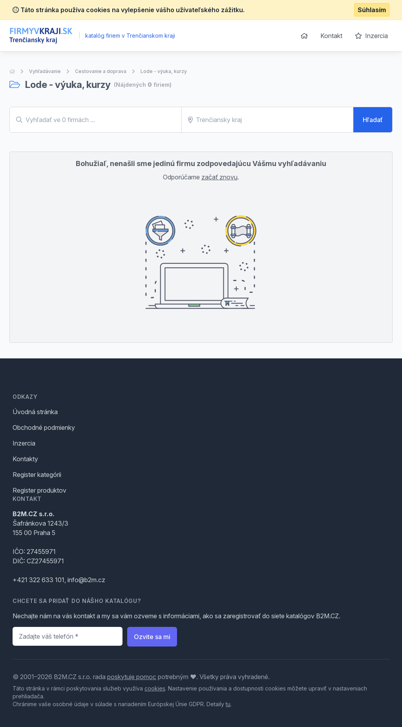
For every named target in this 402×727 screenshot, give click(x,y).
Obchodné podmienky (44, 427)
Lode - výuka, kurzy (164, 71)
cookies (154, 688)
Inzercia (371, 36)
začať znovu (219, 177)
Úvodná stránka (35, 412)
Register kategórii (37, 475)
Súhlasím (372, 10)
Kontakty (25, 459)
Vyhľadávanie (45, 71)
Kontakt (331, 36)
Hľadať (373, 120)
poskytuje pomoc (131, 677)
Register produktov (39, 490)
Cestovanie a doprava (100, 71)
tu (228, 704)
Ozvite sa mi (152, 637)
